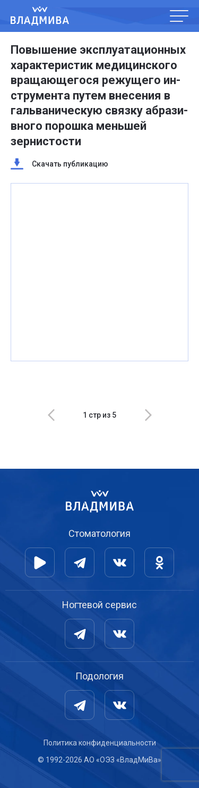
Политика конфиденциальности (100, 743)
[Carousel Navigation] (99, 415)
